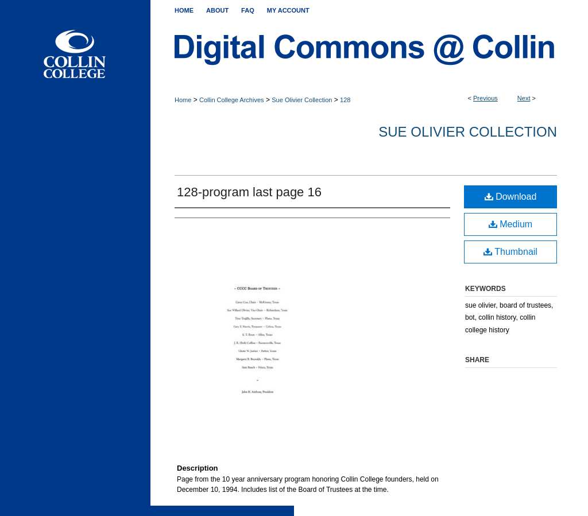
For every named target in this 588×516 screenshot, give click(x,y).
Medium (510, 224)
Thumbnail (510, 252)
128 (345, 99)
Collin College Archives (231, 99)
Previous (485, 98)
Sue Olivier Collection (302, 99)
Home (183, 99)
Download (511, 196)
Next (524, 98)
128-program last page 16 (249, 192)
